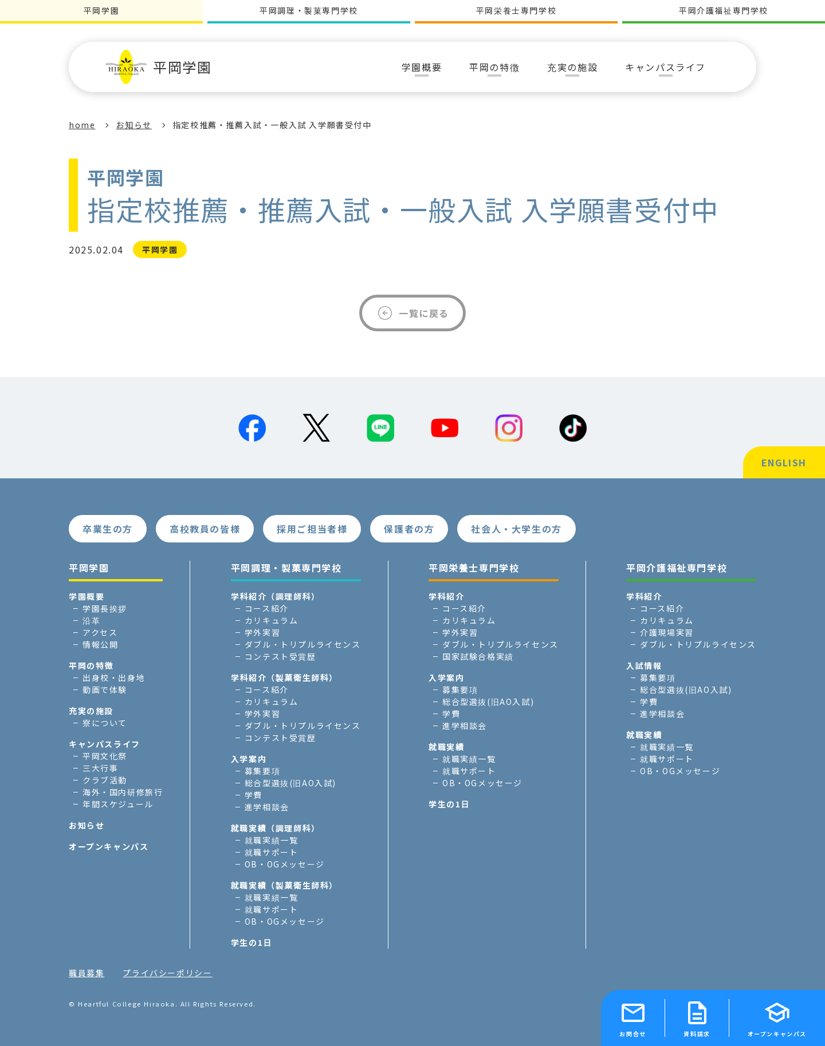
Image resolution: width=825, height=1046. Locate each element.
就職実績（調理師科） (275, 828)
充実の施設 (91, 710)
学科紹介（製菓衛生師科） (284, 677)
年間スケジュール (118, 804)
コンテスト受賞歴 (280, 656)
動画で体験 (104, 689)
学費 (253, 795)
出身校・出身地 (113, 677)
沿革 (91, 620)
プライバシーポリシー (167, 972)
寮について (104, 722)
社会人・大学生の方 (516, 529)
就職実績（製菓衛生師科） (284, 885)
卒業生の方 (107, 529)
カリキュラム (271, 620)
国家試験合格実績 (478, 656)
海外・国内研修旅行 (122, 792)
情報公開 (100, 644)
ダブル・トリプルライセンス (303, 644)
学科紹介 (446, 596)
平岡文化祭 (104, 756)
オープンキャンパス (108, 846)
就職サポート (271, 852)
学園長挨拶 (104, 608)
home (82, 124)
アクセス (99, 632)
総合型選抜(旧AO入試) (290, 783)
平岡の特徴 (91, 665)
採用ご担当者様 (312, 529)
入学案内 (248, 758)
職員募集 (86, 972)
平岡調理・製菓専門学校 (309, 10)
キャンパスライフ (104, 744)
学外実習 (262, 632)
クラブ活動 (104, 780)
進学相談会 (267, 807)
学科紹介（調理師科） (275, 596)
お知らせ (133, 124)
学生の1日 (251, 942)
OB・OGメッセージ (285, 864)
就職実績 (446, 746)
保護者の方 (409, 529)
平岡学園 (158, 67)
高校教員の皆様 (205, 529)
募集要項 (262, 770)
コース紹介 (267, 608)
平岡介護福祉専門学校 (723, 10)
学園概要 (86, 596)
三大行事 (100, 768)
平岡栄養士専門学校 (516, 10)
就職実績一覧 (271, 840)
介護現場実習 (667, 632)
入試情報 (644, 665)
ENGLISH (784, 462)
